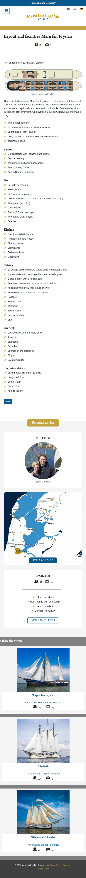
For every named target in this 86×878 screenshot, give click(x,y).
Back (8, 401)
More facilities (43, 620)
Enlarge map (43, 560)
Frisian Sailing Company (43, 3)
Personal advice (43, 422)
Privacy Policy (43, 869)
